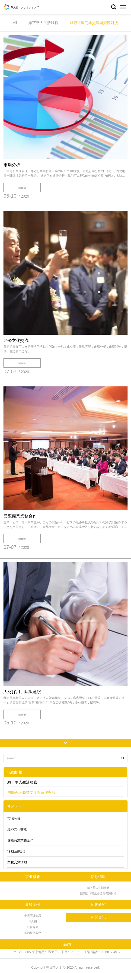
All (15, 23)
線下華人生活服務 (43, 23)
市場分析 (11, 165)
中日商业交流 (32, 915)
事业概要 (32, 877)
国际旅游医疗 (32, 933)
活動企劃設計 (17, 851)
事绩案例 (32, 905)
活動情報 (14, 772)
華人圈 (33, 921)
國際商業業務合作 (20, 516)
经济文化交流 (16, 340)
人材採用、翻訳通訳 (22, 691)
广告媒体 (32, 927)
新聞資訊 (98, 917)
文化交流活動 (17, 862)
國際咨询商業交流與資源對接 (94, 23)
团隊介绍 (98, 905)
